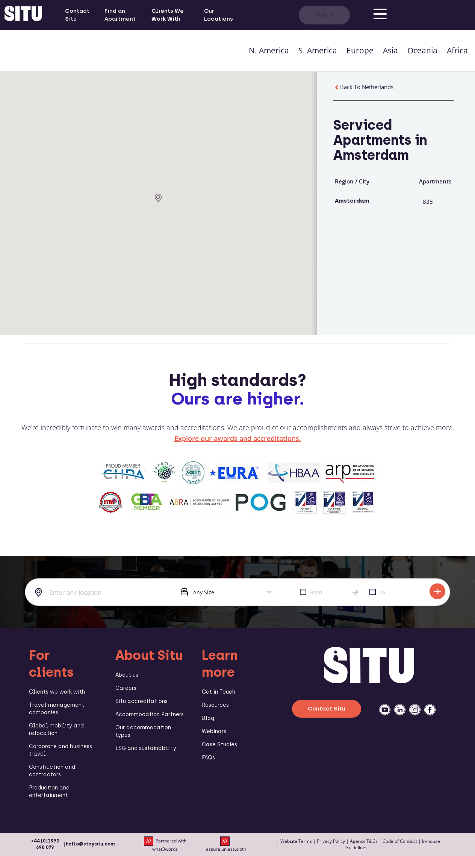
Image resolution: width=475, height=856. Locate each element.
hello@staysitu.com (90, 844)
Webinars (214, 731)
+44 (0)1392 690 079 (45, 844)
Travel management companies (56, 709)
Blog (208, 718)
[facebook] (430, 709)
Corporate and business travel (60, 750)
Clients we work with (57, 692)
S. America (317, 50)
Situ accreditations (141, 701)
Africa (457, 50)
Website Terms (296, 841)
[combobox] (97, 592)
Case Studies (219, 744)
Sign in (324, 14)
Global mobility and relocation (56, 729)
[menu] (380, 15)
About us (126, 675)
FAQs (208, 757)
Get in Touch (218, 692)
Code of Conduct (400, 841)
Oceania (422, 50)
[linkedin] (399, 709)
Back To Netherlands (363, 87)
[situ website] (23, 15)
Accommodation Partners (149, 714)
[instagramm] (415, 709)
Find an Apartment (120, 15)
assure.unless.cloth (226, 844)
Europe (360, 50)
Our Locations (218, 15)
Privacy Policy (331, 841)
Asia (390, 50)
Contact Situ (77, 15)
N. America (269, 50)
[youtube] (384, 709)
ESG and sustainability (145, 748)
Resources (215, 705)
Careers (125, 688)
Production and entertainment (49, 791)
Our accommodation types (143, 731)
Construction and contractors (52, 771)
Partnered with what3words (165, 844)
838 (428, 201)
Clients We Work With (167, 15)
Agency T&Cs (364, 841)
